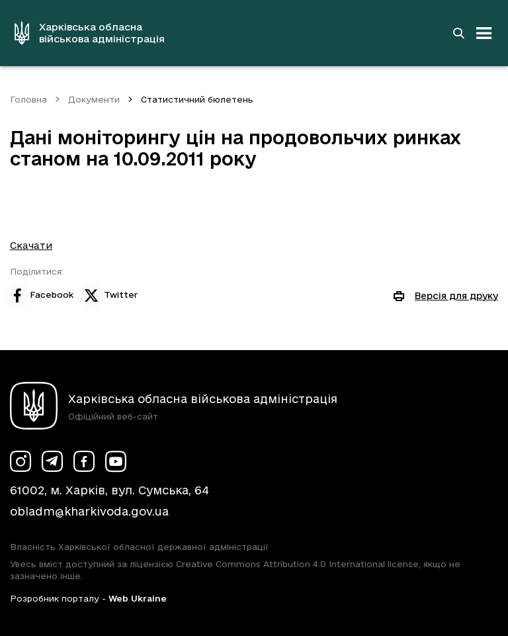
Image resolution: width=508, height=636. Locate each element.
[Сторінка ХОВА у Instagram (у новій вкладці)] (20, 461)
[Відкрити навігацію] (484, 33)
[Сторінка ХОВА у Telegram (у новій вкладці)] (52, 461)
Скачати (31, 245)
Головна (28, 99)
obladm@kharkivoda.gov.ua (89, 511)
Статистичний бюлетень (197, 99)
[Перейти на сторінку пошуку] (458, 33)
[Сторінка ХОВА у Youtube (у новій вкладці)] (115, 461)
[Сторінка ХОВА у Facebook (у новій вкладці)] (84, 461)
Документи (94, 99)
